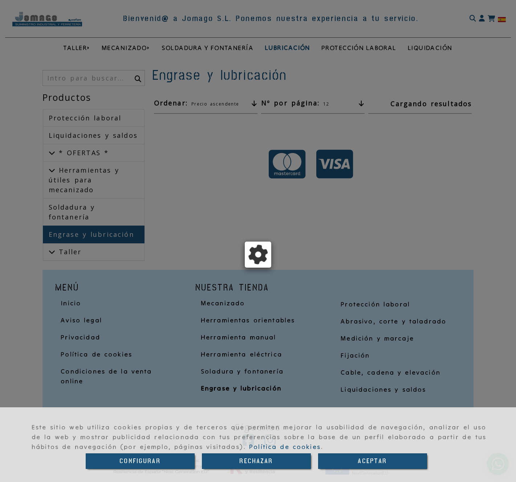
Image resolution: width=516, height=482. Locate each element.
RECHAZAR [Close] (256, 461)
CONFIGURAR (140, 461)
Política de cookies (285, 446)
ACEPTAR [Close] (372, 461)
